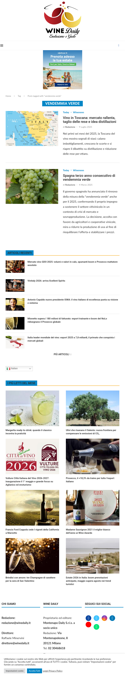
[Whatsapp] (96, 627)
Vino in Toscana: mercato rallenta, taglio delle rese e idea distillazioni (89, 120)
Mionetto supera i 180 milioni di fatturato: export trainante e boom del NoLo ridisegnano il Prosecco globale (67, 321)
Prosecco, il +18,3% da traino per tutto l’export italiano (90, 480)
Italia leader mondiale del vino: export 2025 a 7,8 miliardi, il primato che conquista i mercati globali (71, 340)
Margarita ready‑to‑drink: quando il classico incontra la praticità (29, 432)
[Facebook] (119, 45)
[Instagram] (105, 618)
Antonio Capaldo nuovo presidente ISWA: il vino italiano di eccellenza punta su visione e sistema (73, 302)
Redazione (70, 127)
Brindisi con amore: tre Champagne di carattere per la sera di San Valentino (30, 580)
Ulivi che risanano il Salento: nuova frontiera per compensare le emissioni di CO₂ (91, 432)
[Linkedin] (112, 618)
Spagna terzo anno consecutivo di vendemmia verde (89, 178)
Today (66, 112)
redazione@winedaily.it (16, 623)
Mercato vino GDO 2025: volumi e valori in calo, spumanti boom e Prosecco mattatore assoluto (73, 264)
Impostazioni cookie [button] (15, 671)
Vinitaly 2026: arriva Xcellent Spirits (47, 281)
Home (8, 96)
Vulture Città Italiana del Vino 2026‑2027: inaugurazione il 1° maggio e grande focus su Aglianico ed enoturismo (29, 482)
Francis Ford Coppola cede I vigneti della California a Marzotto (32, 532)
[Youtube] (89, 627)
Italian (12, 369)
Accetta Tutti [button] (34, 671)
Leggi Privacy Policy (53, 671)
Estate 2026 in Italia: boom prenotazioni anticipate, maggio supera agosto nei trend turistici (88, 581)
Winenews (79, 112)
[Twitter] (97, 618)
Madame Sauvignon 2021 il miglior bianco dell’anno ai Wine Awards (88, 532)
